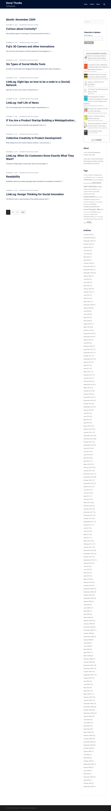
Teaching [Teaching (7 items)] (100, 216)
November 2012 (88, 477)
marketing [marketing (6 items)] (90, 202)
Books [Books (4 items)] (85, 177)
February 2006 (88, 735)
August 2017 (87, 362)
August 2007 (87, 678)
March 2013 (87, 464)
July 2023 (87, 250)
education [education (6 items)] (89, 183)
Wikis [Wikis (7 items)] (85, 222)
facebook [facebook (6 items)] (86, 191)
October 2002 (88, 783)
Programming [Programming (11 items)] (88, 206)
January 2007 (88, 700)
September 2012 (89, 483)
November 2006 (88, 707)
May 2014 (87, 419)
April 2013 (87, 461)
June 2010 (87, 569)
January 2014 (88, 432)
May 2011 (87, 534)
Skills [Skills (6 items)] (102, 209)
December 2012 (88, 474)
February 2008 (88, 659)
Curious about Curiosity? (21, 28)
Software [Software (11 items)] (94, 212)
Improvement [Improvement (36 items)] (89, 197)
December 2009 (88, 589)
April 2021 (87, 298)
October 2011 (88, 518)
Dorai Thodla (14, 3)
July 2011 (87, 528)
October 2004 (88, 761)
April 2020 (87, 321)
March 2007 (87, 694)
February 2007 (88, 697)
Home (85, 4)
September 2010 (89, 560)
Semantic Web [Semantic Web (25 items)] (94, 209)
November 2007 (88, 668)
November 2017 (88, 352)
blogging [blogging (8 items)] (96, 175)
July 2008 (87, 643)
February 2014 (88, 429)
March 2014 (87, 426)
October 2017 (88, 356)
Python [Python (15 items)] (94, 206)
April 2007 (87, 691)
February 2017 (88, 375)
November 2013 (88, 439)
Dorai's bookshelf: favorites (96, 53)
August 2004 (87, 767)
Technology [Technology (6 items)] (86, 219)
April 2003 (87, 780)
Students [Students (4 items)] (96, 216)
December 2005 (88, 742)
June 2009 (87, 608)
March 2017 (87, 372)
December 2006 (88, 703)
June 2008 (87, 646)
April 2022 (87, 285)
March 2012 (87, 502)
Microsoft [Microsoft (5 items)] (95, 202)
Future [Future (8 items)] (90, 191)
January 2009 (88, 624)
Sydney (34, 808)
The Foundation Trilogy (95, 131)
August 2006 (87, 716)
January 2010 (88, 585)
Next (23, 212)
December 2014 (88, 397)
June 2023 (87, 254)
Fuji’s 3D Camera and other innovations (30, 46)
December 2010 (88, 550)
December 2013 (88, 435)
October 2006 (88, 710)
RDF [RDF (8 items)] (98, 206)
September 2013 (89, 445)
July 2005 (87, 754)
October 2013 (88, 442)
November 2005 (88, 745)
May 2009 (87, 611)
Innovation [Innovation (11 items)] (87, 199)
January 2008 (88, 662)
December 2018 (88, 333)
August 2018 (87, 340)
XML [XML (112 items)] (89, 222)
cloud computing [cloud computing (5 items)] (99, 177)
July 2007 (87, 681)
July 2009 (87, 605)
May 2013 (87, 458)
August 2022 (87, 276)
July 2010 (87, 566)
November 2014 (88, 400)
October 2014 (88, 404)
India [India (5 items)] (96, 197)
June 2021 (87, 295)
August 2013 (87, 448)
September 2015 (89, 384)
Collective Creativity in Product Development (33, 138)
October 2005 (88, 748)
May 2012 (87, 496)
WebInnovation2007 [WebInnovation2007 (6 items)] (98, 219)
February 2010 (88, 582)
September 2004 (89, 764)
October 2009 (88, 595)
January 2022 (88, 289)
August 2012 (87, 486)
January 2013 (88, 470)
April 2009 (87, 614)
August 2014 (87, 410)
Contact (92, 4)
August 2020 (87, 308)
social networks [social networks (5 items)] (87, 212)
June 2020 (87, 314)
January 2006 (88, 739)
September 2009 (89, 598)
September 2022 (89, 273)
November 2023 (88, 241)
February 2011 (88, 544)
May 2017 (87, 365)
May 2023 (87, 257)
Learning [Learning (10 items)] (92, 199)
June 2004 (87, 770)
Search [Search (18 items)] (86, 209)
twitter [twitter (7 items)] (91, 219)
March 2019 (87, 327)
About (98, 4)
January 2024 (88, 234)
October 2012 (88, 480)
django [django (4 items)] (85, 183)
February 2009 (88, 620)
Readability (13, 176)
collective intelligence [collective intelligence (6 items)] (98, 179)
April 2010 (87, 576)
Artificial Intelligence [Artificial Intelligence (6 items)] (89, 175)
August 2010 (87, 563)
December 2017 (88, 349)
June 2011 (87, 531)
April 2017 (87, 368)
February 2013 (88, 467)
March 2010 (87, 579)
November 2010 (88, 553)
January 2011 (88, 547)
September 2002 (89, 786)
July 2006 (87, 719)
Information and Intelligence (29, 25)
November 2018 (88, 337)
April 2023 (87, 260)
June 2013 (87, 455)
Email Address (88, 35)
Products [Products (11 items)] (93, 204)
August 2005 (87, 751)
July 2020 (87, 311)
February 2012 (88, 506)
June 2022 (87, 282)
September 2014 (89, 407)
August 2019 (87, 324)
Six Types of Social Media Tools (25, 64)
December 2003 (88, 777)
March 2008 (87, 656)
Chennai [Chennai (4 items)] (93, 177)
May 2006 (87, 726)
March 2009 (87, 617)
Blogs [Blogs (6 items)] (100, 175)
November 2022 (88, 269)
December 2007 (88, 665)
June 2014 (87, 416)
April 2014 (87, 423)
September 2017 (89, 359)
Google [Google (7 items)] (94, 191)
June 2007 (87, 684)
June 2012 (87, 493)
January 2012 (88, 509)
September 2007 (89, 675)
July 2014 (87, 413)
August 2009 (87, 601)
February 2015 (88, 391)
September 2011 (89, 522)
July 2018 (87, 343)
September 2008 (89, 636)
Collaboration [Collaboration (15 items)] (88, 180)
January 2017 (88, 378)
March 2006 (87, 732)
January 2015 (88, 394)
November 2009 (88, 592)
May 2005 (87, 758)
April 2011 (87, 538)
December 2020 (88, 305)
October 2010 (88, 557)
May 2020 (87, 317)
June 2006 (87, 723)
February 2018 (88, 346)
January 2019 (88, 330)
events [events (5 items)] (99, 189)
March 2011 (87, 541)
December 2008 (88, 627)
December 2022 (88, 266)
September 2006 (89, 713)
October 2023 (88, 244)
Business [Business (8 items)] (88, 177)
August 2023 (87, 247)
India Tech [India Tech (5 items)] (100, 197)
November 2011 (88, 515)
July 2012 (87, 490)
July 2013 (87, 451)
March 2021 (87, 301)
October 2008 (88, 633)
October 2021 (88, 292)
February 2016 (88, 381)
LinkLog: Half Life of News (22, 102)
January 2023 (88, 263)
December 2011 (88, 512)
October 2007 (88, 671)
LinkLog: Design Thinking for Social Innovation (35, 194)
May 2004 (87, 774)
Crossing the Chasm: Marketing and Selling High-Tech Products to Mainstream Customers (98, 67)
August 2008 (87, 640)
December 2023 (88, 238)
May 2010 (87, 573)
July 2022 (87, 279)
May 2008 (87, 649)
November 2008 (88, 630)
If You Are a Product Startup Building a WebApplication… (41, 120)
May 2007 (87, 687)
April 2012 (87, 499)
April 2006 (87, 729)
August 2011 (87, 525)
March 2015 (87, 388)
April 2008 (87, 652)
